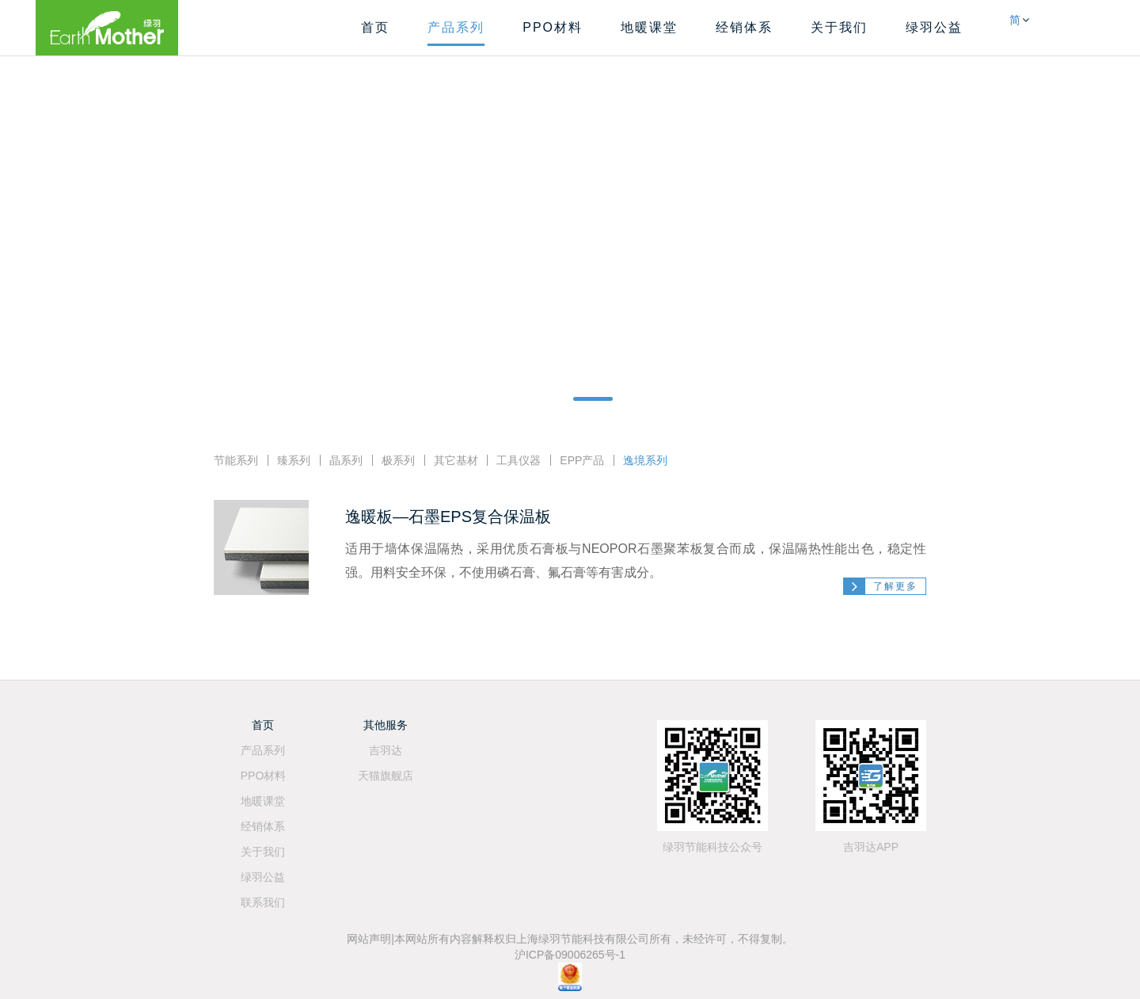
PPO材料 (552, 27)
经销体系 (744, 27)
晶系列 (346, 460)
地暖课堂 (649, 27)
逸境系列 (645, 460)
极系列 (398, 460)
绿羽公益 (934, 27)
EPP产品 (582, 460)
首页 (375, 27)
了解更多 (895, 586)
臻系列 (293, 460)
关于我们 (839, 27)
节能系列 (236, 460)
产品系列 (456, 27)
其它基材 (456, 460)
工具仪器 (518, 460)
